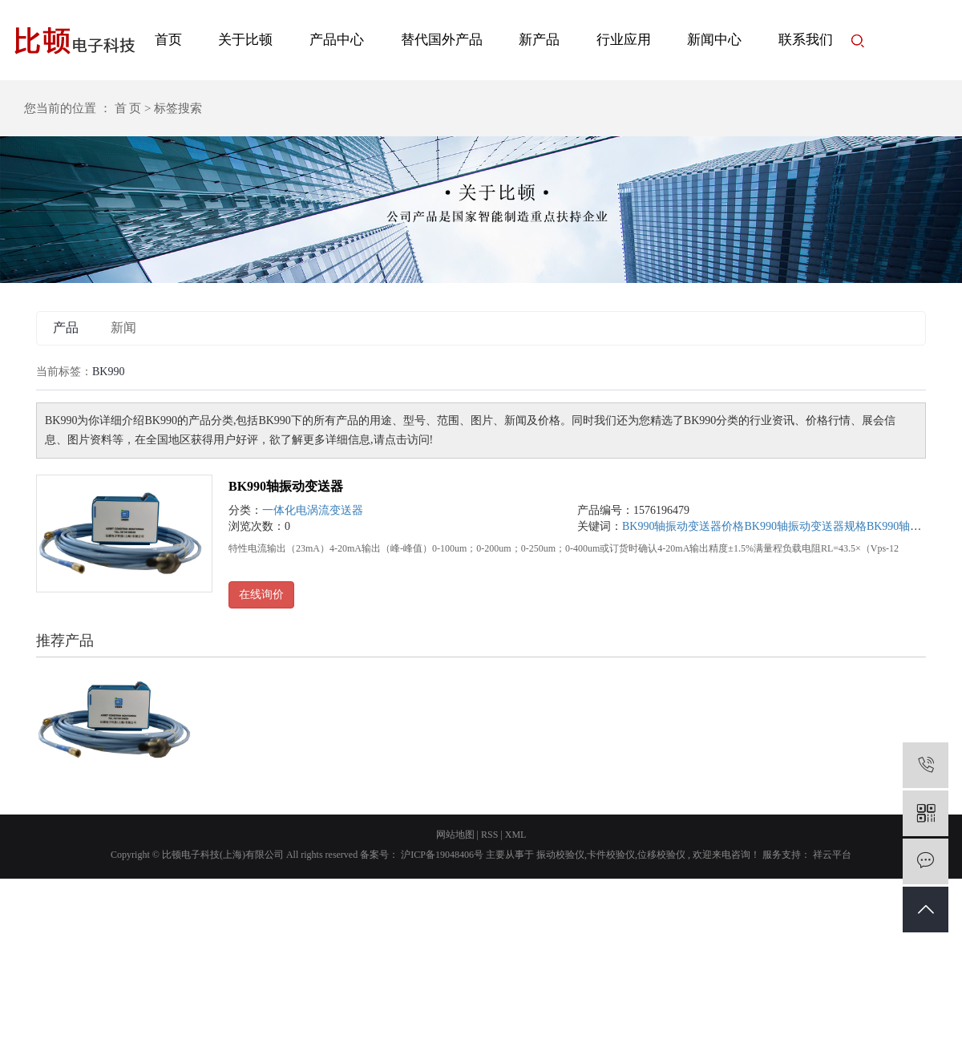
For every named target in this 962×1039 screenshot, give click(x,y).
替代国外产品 (442, 39)
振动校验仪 (560, 854)
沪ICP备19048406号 (442, 854)
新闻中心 (714, 39)
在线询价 (261, 594)
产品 (66, 327)
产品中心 (336, 39)
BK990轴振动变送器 (285, 486)
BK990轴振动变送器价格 (683, 526)
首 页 (128, 108)
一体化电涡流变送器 (312, 510)
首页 (168, 39)
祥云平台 (830, 854)
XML (516, 834)
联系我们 (805, 39)
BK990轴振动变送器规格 (805, 526)
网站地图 (455, 834)
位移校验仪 (661, 854)
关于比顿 (245, 39)
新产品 (539, 39)
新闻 (123, 327)
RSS (489, 834)
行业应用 (623, 39)
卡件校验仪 (611, 854)
